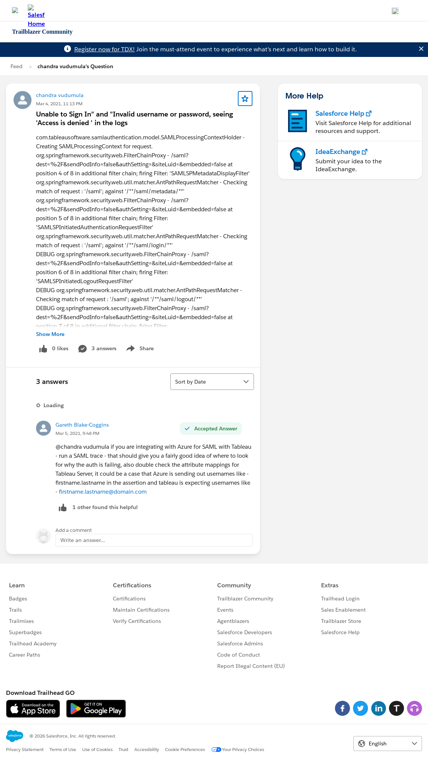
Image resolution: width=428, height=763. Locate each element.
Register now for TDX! (104, 49)
